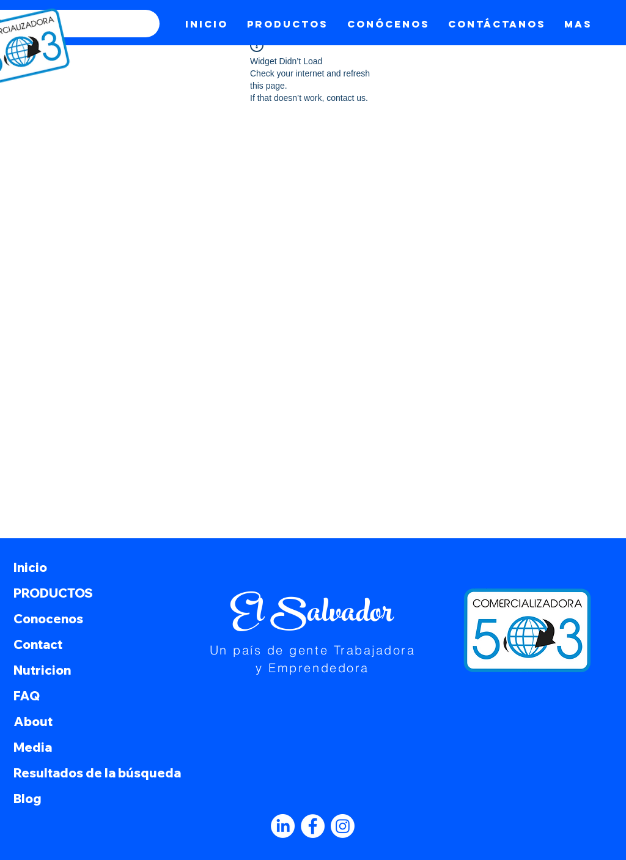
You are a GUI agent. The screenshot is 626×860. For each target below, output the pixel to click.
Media (32, 747)
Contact (37, 644)
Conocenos (48, 618)
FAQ (26, 695)
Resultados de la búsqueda (93, 772)
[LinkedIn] (283, 826)
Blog (27, 798)
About (33, 721)
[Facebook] (313, 826)
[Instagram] (343, 826)
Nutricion (42, 670)
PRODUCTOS (53, 593)
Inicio (30, 567)
